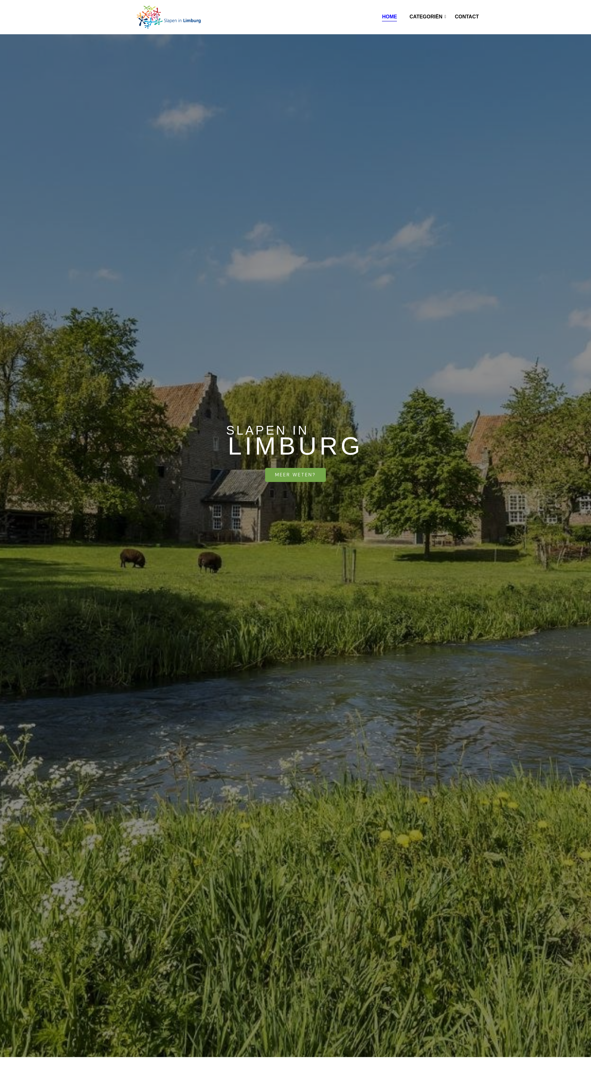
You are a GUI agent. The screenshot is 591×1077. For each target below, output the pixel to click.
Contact (467, 16)
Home (389, 16)
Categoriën (427, 16)
